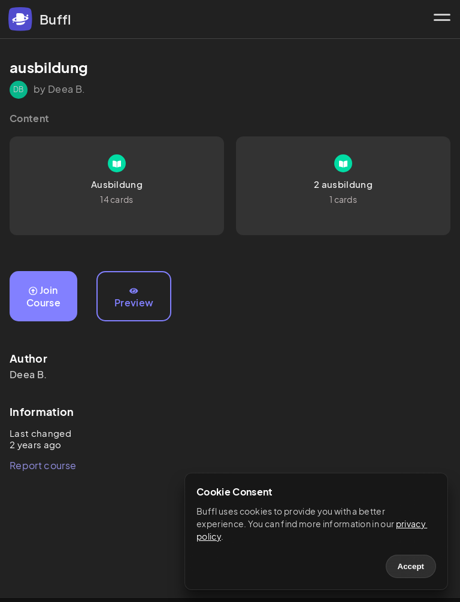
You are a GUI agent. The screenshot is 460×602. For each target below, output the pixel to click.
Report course (43, 465)
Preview (133, 298)
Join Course (43, 296)
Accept (411, 566)
